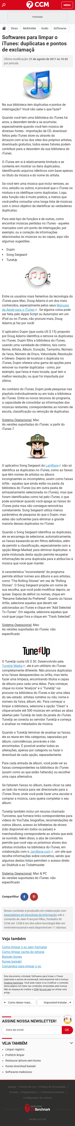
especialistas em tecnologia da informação (30, 915)
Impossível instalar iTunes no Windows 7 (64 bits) (54, 1003)
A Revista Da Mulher (52, 1092)
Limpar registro (14, 1049)
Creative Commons (13, 983)
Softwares (60, 28)
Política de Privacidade (52, 1086)
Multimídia (29, 28)
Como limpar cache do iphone (23, 952)
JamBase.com (40, 851)
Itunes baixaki (12, 961)
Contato (13, 1092)
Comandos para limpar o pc (21, 966)
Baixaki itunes (12, 957)
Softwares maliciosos (18, 1072)
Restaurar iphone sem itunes (23, 1060)
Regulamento (29, 1092)
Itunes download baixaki (20, 1066)
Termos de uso (27, 1086)
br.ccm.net (45, 989)
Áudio (44, 28)
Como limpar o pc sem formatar (24, 947)
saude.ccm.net (37, 1119)
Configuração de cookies (37, 1097)
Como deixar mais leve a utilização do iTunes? (19, 1003)
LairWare (52, 465)
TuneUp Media (12, 666)
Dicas (14, 28)
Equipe (12, 1086)
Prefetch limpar (14, 1055)
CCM (36, 989)
